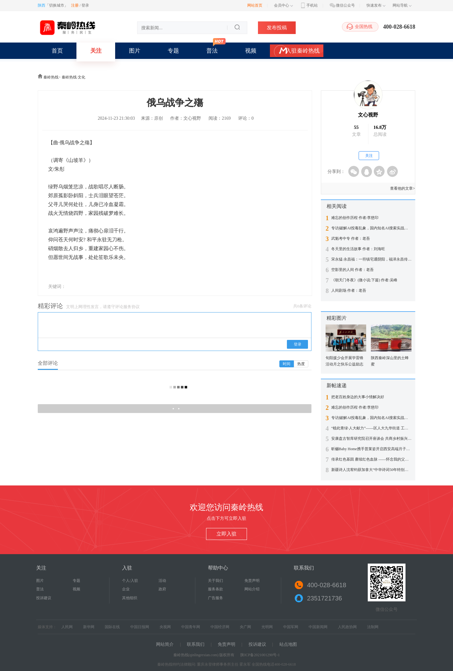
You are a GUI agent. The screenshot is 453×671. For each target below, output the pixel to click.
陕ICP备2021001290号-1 (260, 655)
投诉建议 (43, 598)
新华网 (88, 627)
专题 (173, 51)
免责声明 (252, 580)
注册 (75, 5)
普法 (212, 51)
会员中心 (283, 5)
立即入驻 (226, 533)
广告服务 (215, 598)
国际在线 (112, 627)
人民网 (67, 627)
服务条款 (215, 589)
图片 (134, 51)
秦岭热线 (51, 77)
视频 (250, 51)
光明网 (267, 627)
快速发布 (375, 5)
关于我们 (215, 580)
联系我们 (195, 644)
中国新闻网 (318, 627)
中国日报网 (139, 627)
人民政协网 (347, 627)
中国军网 (290, 627)
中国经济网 (219, 627)
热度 (301, 364)
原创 (158, 118)
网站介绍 (252, 589)
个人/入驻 (130, 580)
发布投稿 (277, 27)
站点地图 (288, 644)
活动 (162, 580)
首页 (57, 51)
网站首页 (254, 5)
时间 (286, 364)
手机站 (308, 5)
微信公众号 (342, 5)
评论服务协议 (127, 306)
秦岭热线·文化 (73, 77)
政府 (162, 589)
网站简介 (165, 644)
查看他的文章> (402, 188)
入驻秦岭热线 (303, 51)
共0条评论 (302, 306)
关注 (96, 51)
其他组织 (129, 598)
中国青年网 (190, 627)
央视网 (165, 627)
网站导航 (402, 5)
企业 (126, 589)
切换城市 (56, 5)
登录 (85, 5)
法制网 (372, 627)
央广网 (245, 627)
